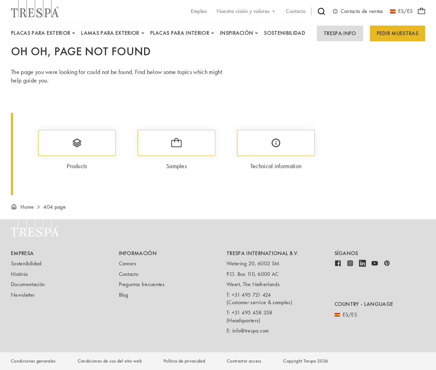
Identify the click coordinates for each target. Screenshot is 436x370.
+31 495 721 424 (251, 295)
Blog (123, 295)
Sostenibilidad (26, 263)
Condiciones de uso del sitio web (110, 361)
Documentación (28, 284)
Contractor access (244, 361)
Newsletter (23, 295)
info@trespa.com (250, 330)
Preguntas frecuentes (142, 284)
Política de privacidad (184, 361)
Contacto (129, 274)
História (19, 274)
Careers (128, 263)
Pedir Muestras (397, 33)
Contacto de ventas (357, 11)
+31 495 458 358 (252, 312)
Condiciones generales (33, 361)
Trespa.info (340, 33)
